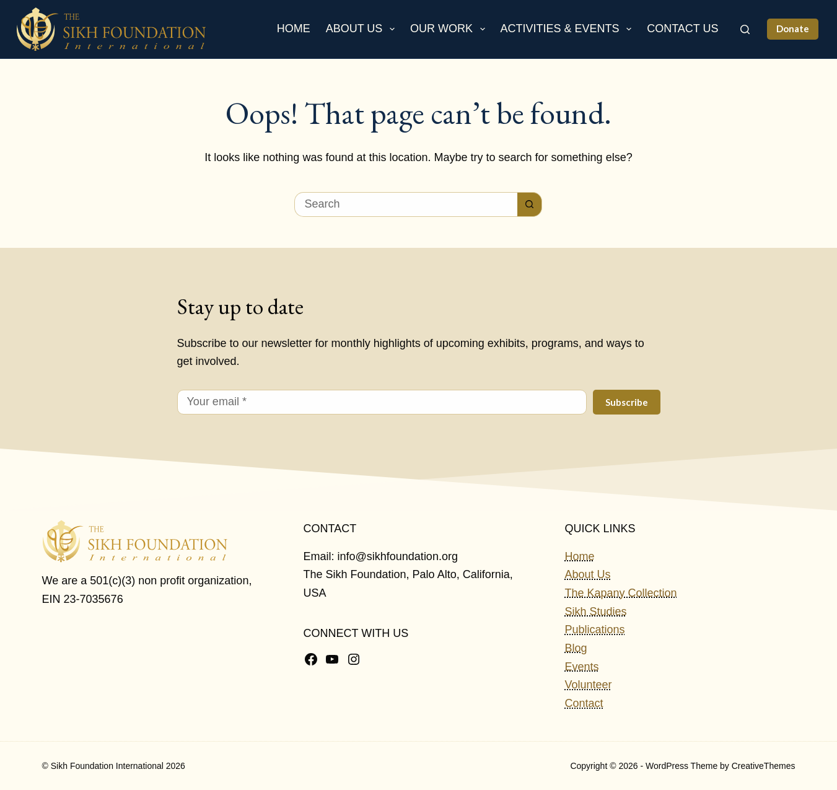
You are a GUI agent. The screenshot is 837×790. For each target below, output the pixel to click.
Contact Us (682, 28)
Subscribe (626, 402)
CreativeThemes (763, 766)
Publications (594, 629)
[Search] (745, 29)
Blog (575, 648)
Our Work (450, 29)
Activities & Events (569, 29)
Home (293, 28)
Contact (583, 703)
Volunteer (587, 684)
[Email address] (382, 402)
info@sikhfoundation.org (398, 556)
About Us (363, 29)
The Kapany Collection (620, 593)
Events (581, 667)
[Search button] (529, 204)
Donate (792, 28)
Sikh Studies (595, 611)
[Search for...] (405, 204)
